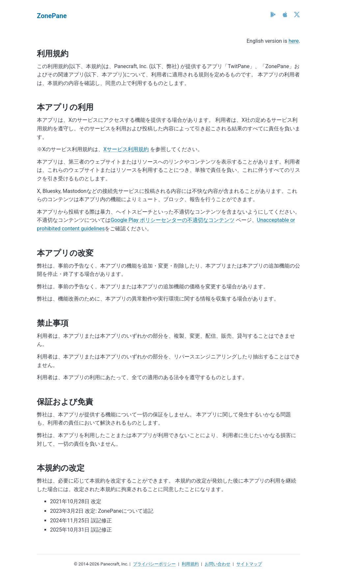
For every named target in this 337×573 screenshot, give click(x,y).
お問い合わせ (217, 563)
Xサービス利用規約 (126, 149)
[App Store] (285, 14)
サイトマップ (249, 563)
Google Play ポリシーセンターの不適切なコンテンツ (173, 220)
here (294, 41)
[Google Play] (273, 14)
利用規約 (190, 563)
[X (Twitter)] (297, 14)
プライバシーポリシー (154, 563)
